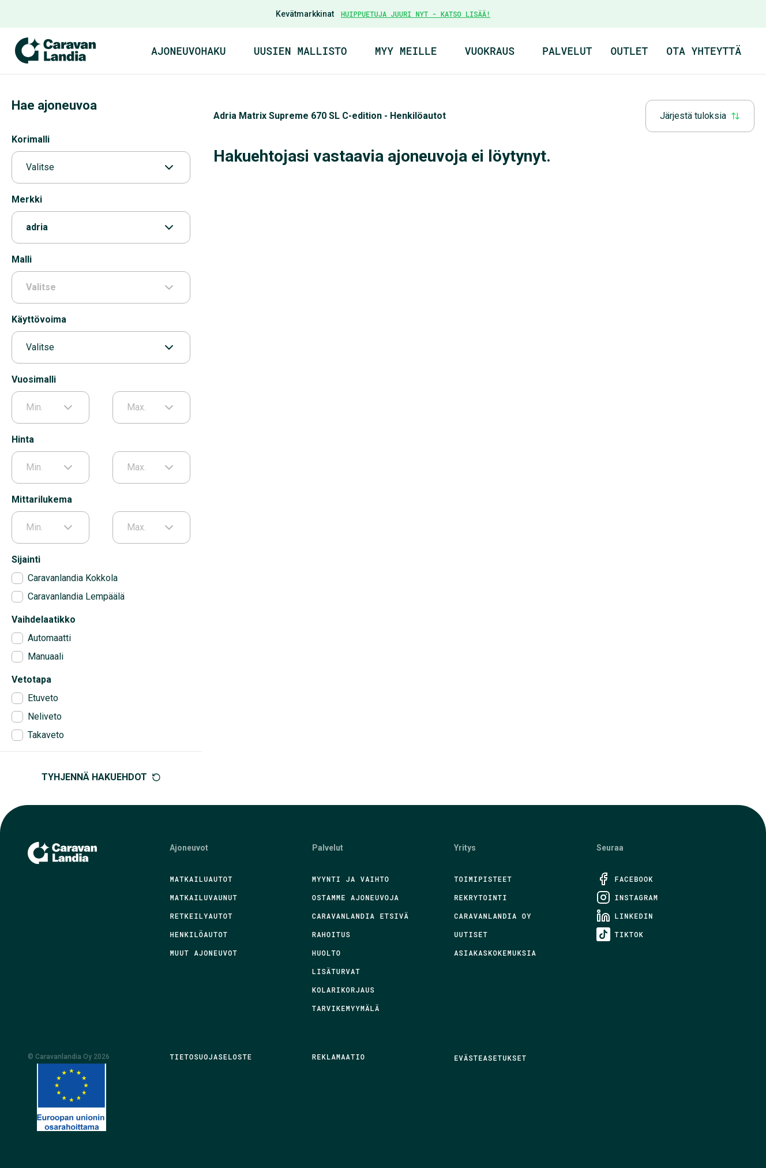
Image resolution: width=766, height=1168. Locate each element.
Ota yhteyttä (703, 51)
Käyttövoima (39, 319)
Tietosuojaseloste (211, 1056)
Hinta (23, 439)
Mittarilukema (42, 499)
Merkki (27, 199)
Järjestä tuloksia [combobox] (700, 115)
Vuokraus (490, 51)
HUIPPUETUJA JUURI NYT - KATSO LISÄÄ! (415, 13)
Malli (22, 259)
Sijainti (26, 559)
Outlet (629, 51)
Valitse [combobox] (101, 167)
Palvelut (567, 51)
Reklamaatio (338, 1056)
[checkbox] (17, 578)
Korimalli (31, 139)
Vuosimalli (34, 379)
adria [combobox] (101, 227)
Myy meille (406, 51)
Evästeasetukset (490, 1057)
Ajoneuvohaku (188, 51)
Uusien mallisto (300, 51)
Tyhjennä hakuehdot (101, 777)
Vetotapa (31, 679)
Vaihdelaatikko (44, 619)
